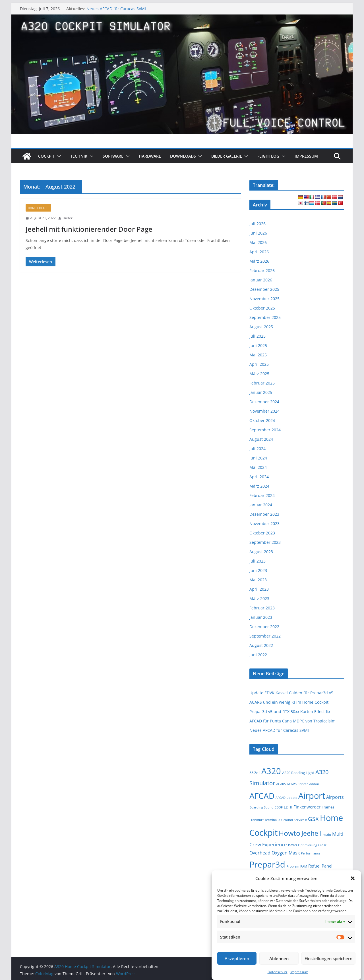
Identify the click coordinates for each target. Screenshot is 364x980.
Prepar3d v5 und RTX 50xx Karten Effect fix (289, 711)
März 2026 (259, 261)
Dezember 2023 (264, 514)
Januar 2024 (260, 504)
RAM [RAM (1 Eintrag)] (303, 866)
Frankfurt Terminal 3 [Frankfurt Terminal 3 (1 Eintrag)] (264, 820)
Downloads (183, 156)
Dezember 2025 (264, 289)
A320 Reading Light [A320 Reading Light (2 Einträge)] (298, 772)
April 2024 (259, 476)
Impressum (299, 971)
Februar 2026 (262, 270)
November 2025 (264, 298)
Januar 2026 (260, 280)
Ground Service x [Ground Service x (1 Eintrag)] (294, 820)
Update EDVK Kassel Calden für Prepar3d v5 (291, 692)
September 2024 (265, 429)
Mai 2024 (258, 467)
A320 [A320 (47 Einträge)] (271, 770)
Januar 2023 (260, 617)
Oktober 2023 (262, 533)
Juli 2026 (257, 223)
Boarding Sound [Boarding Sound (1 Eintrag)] (261, 807)
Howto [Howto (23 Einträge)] (289, 833)
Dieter (68, 218)
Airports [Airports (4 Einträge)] (335, 797)
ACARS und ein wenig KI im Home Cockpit (288, 702)
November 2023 (264, 523)
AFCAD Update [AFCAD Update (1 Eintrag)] (286, 798)
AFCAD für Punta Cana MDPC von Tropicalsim (292, 721)
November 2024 (264, 411)
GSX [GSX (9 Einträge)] (313, 819)
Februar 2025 (262, 383)
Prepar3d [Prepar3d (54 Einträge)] (267, 864)
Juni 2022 (258, 654)
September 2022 (265, 636)
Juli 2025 (257, 336)
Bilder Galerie (226, 156)
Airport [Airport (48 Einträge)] (311, 795)
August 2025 (261, 326)
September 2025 (265, 317)
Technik (78, 156)
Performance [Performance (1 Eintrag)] (310, 853)
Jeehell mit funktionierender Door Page (89, 229)
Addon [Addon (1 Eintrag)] (314, 784)
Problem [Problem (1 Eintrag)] (292, 866)
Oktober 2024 (262, 420)
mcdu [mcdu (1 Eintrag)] (327, 835)
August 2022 (261, 645)
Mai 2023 (258, 579)
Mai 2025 (258, 355)
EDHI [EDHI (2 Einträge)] (288, 807)
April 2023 (259, 589)
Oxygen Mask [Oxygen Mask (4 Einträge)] (286, 853)
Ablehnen (279, 958)
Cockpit (46, 156)
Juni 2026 (258, 233)
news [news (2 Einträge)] (292, 844)
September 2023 (265, 542)
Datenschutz (278, 971)
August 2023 (261, 551)
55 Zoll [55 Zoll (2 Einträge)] (254, 772)
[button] (352, 878)
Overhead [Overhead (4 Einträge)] (259, 853)
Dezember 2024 (264, 401)
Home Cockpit (38, 208)
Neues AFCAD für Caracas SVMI (116, 8)
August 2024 (261, 439)
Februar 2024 (262, 495)
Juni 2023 (258, 570)
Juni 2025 (258, 345)
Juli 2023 (257, 561)
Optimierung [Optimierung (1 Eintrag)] (307, 845)
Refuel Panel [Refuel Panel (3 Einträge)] (320, 866)
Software (113, 156)
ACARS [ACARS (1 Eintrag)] (281, 784)
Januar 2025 (260, 392)
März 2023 (259, 598)
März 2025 (259, 373)
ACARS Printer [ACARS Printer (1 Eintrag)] (297, 784)
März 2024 (259, 486)
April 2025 (259, 364)
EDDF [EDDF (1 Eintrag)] (279, 807)
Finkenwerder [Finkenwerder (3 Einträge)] (306, 807)
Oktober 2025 (262, 308)
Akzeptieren (237, 958)
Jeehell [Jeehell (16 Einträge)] (311, 833)
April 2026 (259, 251)
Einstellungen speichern (328, 958)
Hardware (150, 156)
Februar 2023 (262, 608)
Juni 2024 (258, 458)
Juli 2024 (257, 448)
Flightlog (268, 156)
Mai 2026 (258, 242)
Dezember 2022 (264, 626)
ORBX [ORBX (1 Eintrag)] (322, 845)
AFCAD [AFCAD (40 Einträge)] (261, 795)
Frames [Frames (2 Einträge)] (328, 807)
